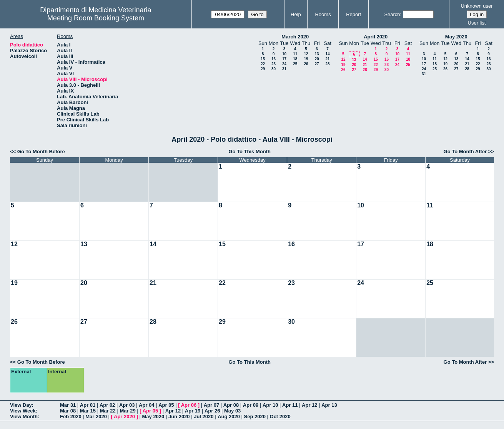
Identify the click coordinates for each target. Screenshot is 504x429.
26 (306, 64)
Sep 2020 (255, 416)
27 (316, 64)
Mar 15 (88, 411)
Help (296, 14)
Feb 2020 (71, 416)
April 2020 (376, 37)
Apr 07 (211, 405)
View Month (24, 416)
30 (273, 69)
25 (295, 64)
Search (392, 14)
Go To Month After (465, 151)
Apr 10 (270, 405)
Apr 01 (87, 405)
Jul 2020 (203, 416)
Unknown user (476, 6)
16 (273, 59)
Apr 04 (146, 405)
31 (284, 69)
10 (284, 54)
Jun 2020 (179, 416)
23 (273, 64)
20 (316, 59)
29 (263, 69)
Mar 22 (108, 411)
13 (316, 54)
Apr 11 (290, 405)
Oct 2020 (280, 416)
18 (295, 59)
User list (477, 23)
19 (306, 59)
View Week (23, 411)
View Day (21, 405)
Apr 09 (250, 405)
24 (284, 64)
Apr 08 (231, 405)
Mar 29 (127, 411)
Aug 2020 (229, 416)
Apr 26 (212, 411)
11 (295, 54)
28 (327, 64)
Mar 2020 (96, 416)
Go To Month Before (41, 151)
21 (327, 59)
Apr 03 (127, 405)
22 (263, 64)
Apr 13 (329, 405)
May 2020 (456, 37)
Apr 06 (188, 405)
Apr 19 (192, 411)
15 (263, 59)
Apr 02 (107, 405)
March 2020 (295, 37)
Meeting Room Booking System (95, 18)
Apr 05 (166, 405)
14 (327, 54)
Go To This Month (249, 151)
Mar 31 (68, 405)
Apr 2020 (124, 416)
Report (353, 14)
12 (306, 54)
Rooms (323, 14)
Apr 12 (309, 405)
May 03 (232, 411)
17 (284, 59)
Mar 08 (68, 411)
